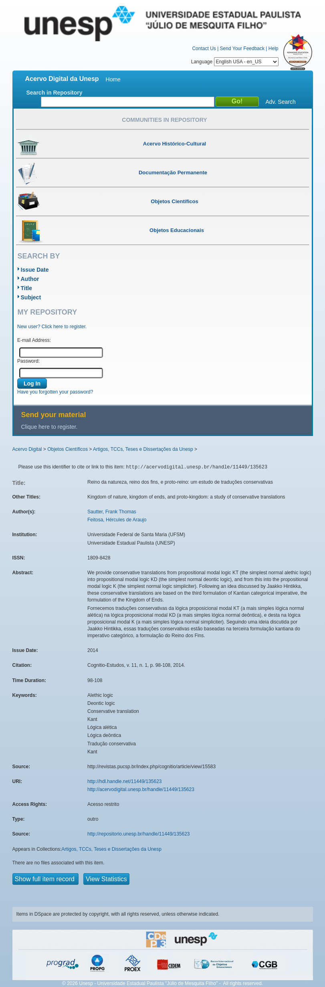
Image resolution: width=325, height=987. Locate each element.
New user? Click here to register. (52, 326)
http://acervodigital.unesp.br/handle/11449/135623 (140, 789)
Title (26, 288)
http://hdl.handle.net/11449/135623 (124, 781)
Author (30, 279)
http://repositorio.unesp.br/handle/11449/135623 (138, 834)
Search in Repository (54, 92)
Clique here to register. (49, 427)
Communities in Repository (164, 120)
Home (113, 79)
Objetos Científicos (67, 449)
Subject (31, 297)
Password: (28, 361)
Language (235, 62)
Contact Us (204, 48)
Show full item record (46, 879)
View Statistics (106, 879)
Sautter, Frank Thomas (111, 512)
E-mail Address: (34, 340)
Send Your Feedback (242, 48)
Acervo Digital (27, 449)
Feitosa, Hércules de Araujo (116, 520)
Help (273, 48)
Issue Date (35, 269)
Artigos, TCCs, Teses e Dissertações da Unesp (143, 449)
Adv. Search (281, 102)
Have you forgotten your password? (55, 392)
